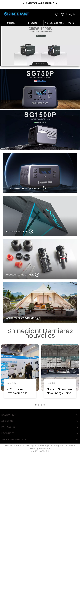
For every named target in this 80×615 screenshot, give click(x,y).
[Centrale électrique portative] (40, 89)
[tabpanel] (20, 372)
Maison (11, 22)
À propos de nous (54, 22)
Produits (32, 22)
